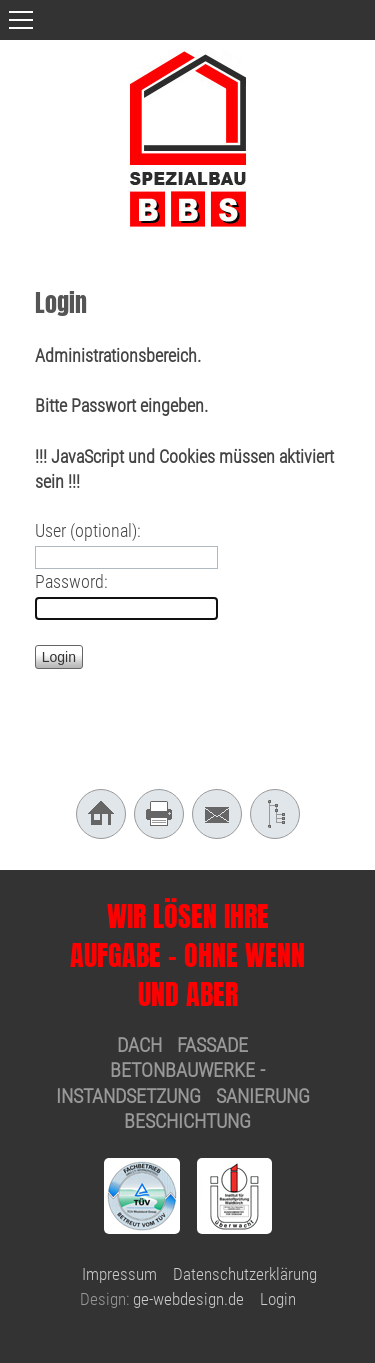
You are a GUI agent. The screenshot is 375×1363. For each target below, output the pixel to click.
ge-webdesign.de (188, 1299)
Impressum (119, 1274)
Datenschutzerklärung (245, 1274)
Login (278, 1299)
